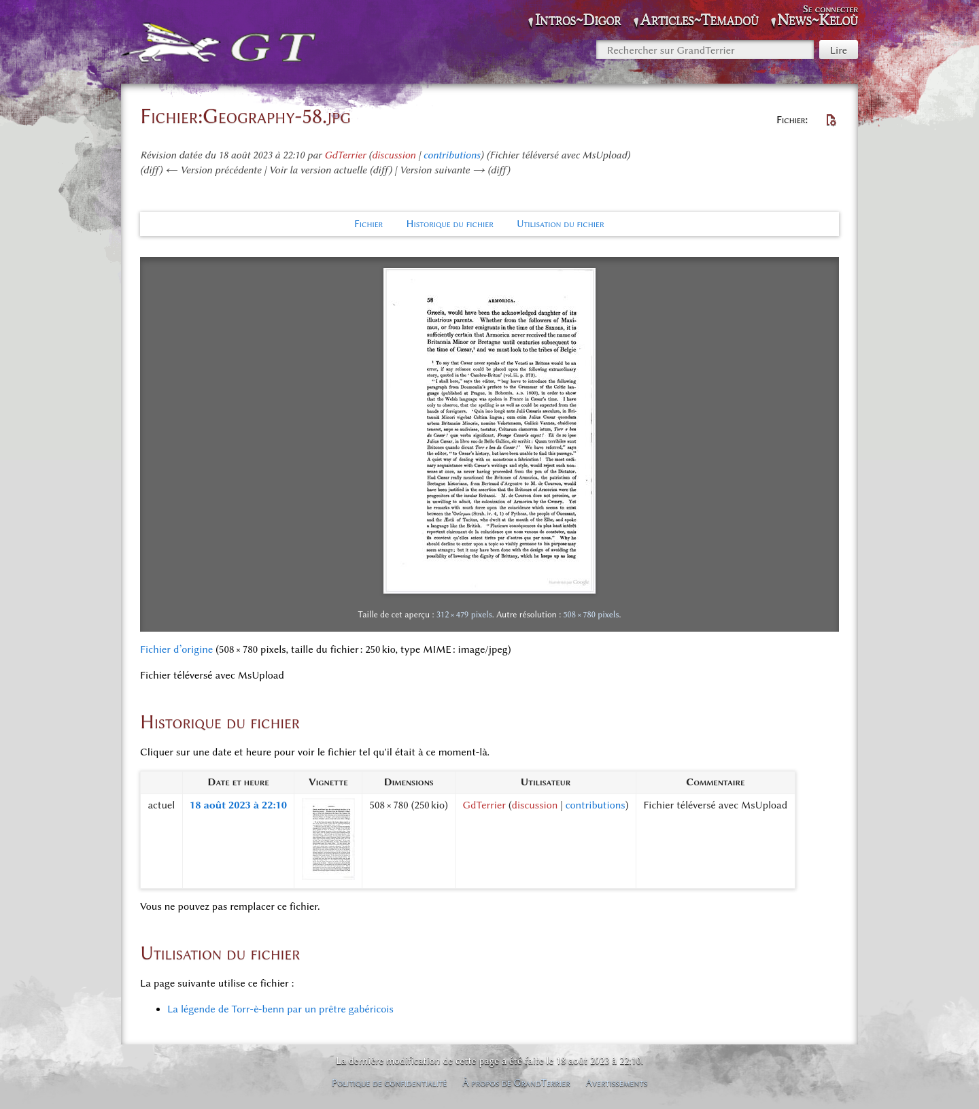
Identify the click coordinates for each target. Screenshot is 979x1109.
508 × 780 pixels (591, 614)
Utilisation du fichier (560, 224)
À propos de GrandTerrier (516, 1082)
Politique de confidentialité (389, 1082)
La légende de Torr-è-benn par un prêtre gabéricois (280, 1009)
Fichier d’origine (176, 649)
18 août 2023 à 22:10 (238, 805)
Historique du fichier (449, 224)
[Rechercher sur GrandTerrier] (705, 49)
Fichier (368, 224)
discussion (394, 155)
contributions (452, 155)
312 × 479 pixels (464, 614)
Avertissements (617, 1082)
